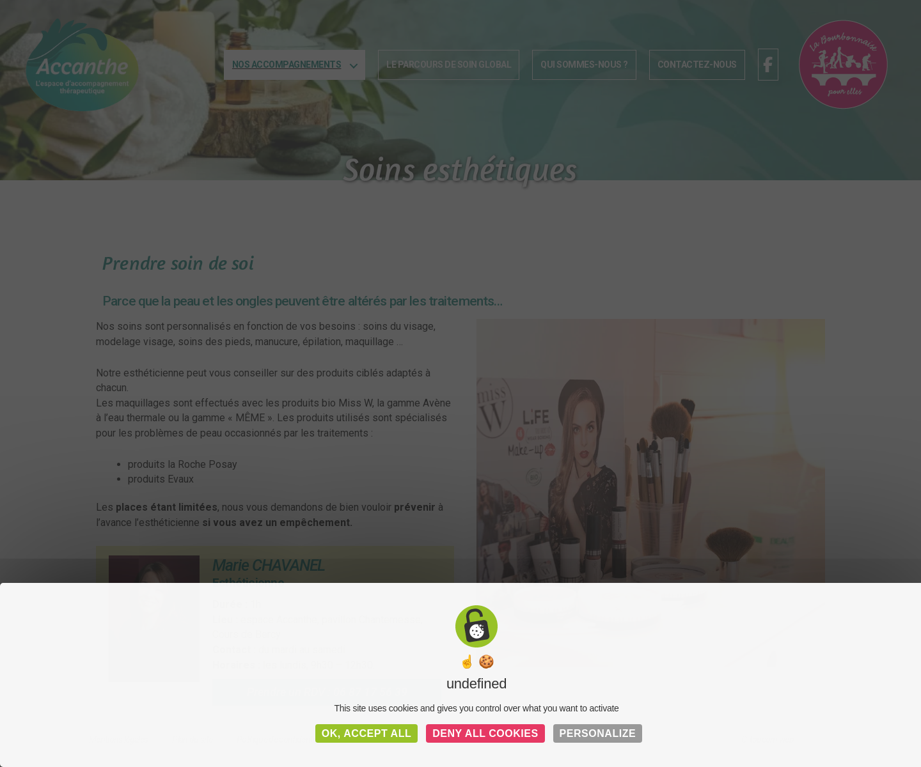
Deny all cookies (485, 733)
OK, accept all (367, 733)
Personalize (598, 733)
